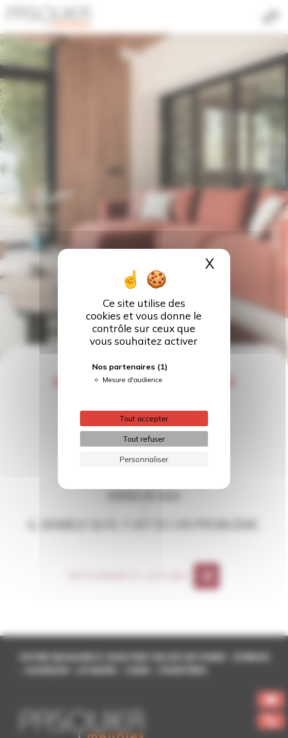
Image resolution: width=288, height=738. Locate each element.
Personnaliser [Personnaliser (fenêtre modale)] (143, 459)
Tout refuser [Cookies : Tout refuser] (144, 439)
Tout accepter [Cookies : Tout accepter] (143, 418)
